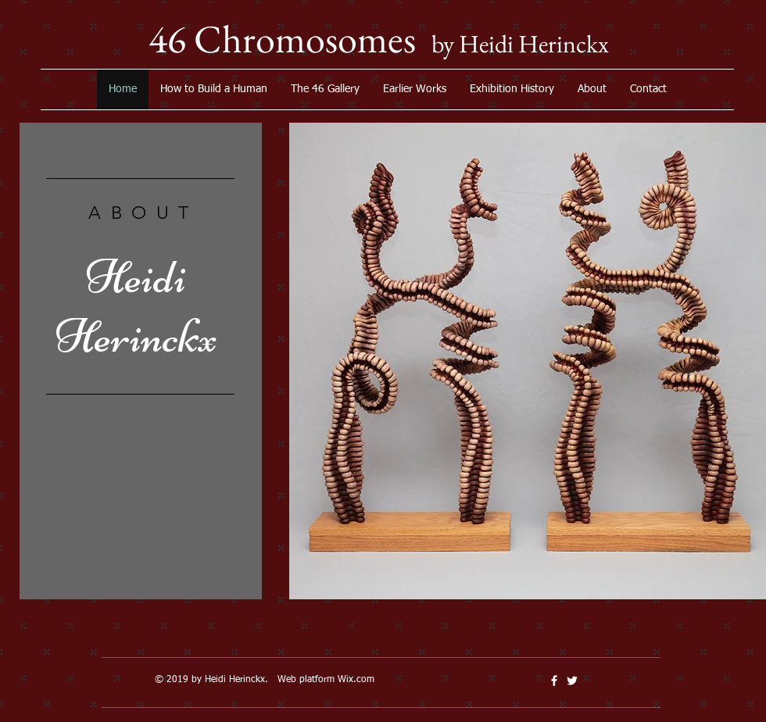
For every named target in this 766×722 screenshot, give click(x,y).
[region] (141, 372)
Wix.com (356, 679)
